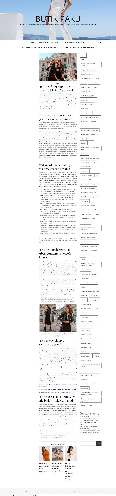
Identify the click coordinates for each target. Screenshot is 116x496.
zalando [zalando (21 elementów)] (83, 371)
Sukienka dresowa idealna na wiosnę (60, 392)
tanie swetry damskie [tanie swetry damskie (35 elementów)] (87, 347)
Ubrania (33, 42)
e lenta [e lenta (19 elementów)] (83, 139)
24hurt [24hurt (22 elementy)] (83, 55)
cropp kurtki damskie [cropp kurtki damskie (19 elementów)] (87, 104)
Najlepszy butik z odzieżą (48, 42)
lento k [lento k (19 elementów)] (95, 210)
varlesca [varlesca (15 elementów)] (96, 356)
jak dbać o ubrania (69, 433)
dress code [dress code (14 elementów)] (84, 121)
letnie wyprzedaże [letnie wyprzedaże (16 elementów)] (86, 214)
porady (55, 435)
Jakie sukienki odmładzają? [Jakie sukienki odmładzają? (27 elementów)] (88, 192)
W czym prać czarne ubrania (55, 437)
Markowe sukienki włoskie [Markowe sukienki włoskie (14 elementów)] (88, 237)
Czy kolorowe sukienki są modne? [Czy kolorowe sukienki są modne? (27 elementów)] (90, 117)
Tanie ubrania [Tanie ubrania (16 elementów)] (85, 352)
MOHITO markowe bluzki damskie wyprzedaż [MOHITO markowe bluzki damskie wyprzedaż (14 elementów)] (88, 264)
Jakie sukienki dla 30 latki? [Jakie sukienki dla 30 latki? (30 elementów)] (88, 188)
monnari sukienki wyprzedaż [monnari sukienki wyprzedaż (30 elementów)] (89, 283)
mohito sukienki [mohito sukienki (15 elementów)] (85, 270)
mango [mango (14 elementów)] (97, 214)
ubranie (53, 364)
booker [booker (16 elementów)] (96, 87)
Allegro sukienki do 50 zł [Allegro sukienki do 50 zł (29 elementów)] (88, 70)
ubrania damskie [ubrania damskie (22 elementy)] (85, 356)
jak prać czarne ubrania (45, 435)
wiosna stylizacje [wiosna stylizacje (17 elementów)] (86, 360)
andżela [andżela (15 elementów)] (97, 78)
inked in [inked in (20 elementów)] (83, 179)
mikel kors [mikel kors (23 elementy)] (94, 250)
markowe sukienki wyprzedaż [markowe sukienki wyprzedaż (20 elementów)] (89, 233)
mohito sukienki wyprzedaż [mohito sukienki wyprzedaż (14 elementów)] (88, 274)
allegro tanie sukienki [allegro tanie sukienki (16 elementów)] (87, 74)
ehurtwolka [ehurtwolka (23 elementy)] (84, 126)
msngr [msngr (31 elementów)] (83, 287)
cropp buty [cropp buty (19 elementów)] (84, 100)
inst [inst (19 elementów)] (90, 179)
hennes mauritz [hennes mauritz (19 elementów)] (85, 166)
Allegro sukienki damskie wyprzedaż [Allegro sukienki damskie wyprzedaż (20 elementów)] (88, 64)
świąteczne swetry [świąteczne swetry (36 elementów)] (86, 405)
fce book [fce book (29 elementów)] (83, 143)
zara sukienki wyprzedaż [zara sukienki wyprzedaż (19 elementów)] (88, 384)
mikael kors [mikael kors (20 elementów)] (84, 250)
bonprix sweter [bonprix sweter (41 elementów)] (85, 87)
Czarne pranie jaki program (46, 430)
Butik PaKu (58, 19)
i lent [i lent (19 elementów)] (97, 175)
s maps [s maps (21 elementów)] (95, 317)
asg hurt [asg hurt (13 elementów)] (83, 83)
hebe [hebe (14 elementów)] (94, 162)
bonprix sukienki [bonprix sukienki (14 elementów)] (94, 83)
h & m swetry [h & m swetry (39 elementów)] (85, 162)
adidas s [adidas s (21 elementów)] (83, 59)
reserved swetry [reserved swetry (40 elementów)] (86, 304)
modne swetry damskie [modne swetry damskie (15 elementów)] (87, 255)
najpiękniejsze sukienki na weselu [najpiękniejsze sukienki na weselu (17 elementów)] (90, 291)
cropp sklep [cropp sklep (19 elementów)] (84, 108)
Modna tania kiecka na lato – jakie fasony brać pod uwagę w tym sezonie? (89, 422)
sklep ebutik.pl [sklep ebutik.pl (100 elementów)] (85, 317)
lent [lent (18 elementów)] (82, 210)
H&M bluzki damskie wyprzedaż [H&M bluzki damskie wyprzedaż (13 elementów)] (90, 158)
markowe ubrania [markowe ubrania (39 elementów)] (86, 242)
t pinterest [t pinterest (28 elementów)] (95, 352)
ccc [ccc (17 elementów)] (90, 91)
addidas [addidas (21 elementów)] (91, 55)
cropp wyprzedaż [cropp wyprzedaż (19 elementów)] (86, 113)
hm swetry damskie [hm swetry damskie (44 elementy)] (86, 175)
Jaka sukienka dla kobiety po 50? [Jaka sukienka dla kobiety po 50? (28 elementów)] (90, 184)
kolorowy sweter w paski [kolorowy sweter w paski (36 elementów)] (88, 205)
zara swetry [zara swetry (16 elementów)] (84, 388)
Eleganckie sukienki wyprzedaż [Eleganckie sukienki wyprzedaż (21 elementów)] (89, 134)
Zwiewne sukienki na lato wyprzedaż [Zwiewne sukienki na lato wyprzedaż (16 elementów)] (88, 400)
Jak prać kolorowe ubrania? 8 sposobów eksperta (61, 389)
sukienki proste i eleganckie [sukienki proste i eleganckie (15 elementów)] (88, 326)
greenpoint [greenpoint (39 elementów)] (84, 153)
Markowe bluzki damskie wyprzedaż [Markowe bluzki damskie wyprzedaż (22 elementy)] (88, 228)
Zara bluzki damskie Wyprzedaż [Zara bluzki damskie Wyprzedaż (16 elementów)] (90, 375)
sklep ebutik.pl (43, 437)
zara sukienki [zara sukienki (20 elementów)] (84, 379)
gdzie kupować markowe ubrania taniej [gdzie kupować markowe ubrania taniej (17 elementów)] (90, 148)
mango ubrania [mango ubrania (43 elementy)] (85, 223)
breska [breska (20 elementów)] (83, 91)
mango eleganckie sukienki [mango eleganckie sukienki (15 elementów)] (88, 218)
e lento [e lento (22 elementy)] (91, 139)
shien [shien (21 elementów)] (96, 308)
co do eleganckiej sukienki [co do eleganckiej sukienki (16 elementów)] (88, 95)
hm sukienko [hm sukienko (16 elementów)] (84, 171)
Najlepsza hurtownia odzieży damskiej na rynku (39, 47)
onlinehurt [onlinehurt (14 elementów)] (84, 295)
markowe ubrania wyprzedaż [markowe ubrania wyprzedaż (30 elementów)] (89, 246)
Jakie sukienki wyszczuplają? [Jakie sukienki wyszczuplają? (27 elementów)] (89, 197)
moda (51, 94)
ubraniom (55, 280)
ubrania (65, 102)
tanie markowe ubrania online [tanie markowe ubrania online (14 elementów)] (89, 339)
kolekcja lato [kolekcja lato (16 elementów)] (84, 201)
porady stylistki (62, 435)
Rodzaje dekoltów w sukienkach (72, 42)
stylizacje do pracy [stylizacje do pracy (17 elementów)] (86, 321)
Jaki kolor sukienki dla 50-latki (63, 410)
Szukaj (98, 443)
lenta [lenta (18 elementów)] (88, 210)
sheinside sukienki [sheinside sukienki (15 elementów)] (86, 308)
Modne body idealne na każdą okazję (90, 430)
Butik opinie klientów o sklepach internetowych (78, 47)
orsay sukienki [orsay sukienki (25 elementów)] (94, 295)
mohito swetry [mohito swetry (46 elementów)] (85, 278)
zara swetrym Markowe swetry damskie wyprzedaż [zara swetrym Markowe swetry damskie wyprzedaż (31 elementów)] (90, 393)
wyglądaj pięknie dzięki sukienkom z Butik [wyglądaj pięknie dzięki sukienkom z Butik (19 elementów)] (90, 365)
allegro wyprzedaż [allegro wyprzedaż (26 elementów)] (86, 78)
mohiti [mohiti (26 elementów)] (83, 259)
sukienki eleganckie (44, 416)
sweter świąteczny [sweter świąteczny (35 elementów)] (86, 334)
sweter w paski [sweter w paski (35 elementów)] (85, 330)
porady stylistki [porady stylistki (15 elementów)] (94, 300)
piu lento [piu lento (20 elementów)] (83, 300)
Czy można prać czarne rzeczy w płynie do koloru (51, 433)
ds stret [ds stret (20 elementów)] (93, 121)
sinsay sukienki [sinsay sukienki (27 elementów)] (85, 313)
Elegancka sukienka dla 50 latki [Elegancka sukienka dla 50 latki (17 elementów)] (89, 130)
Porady (58, 83)
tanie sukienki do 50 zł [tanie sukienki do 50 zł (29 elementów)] (87, 343)
